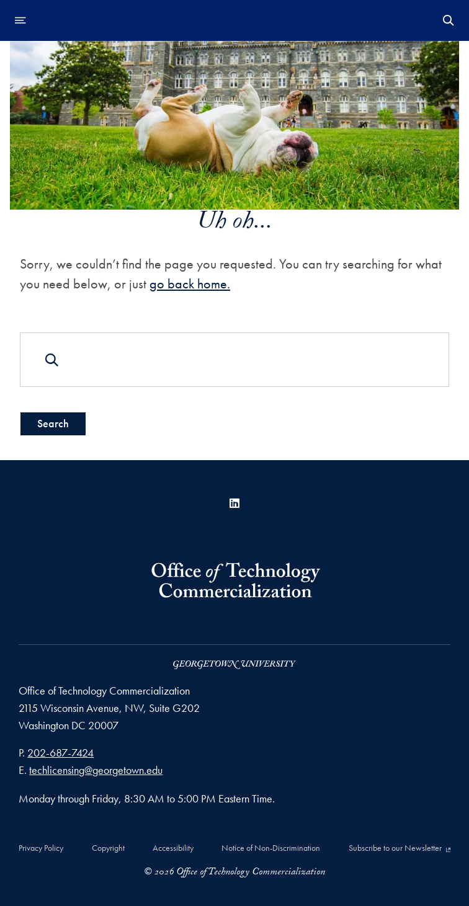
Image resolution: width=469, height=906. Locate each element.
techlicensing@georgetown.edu (96, 770)
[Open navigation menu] (20, 20)
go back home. (190, 284)
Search (53, 423)
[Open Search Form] (448, 20)
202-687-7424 (60, 752)
